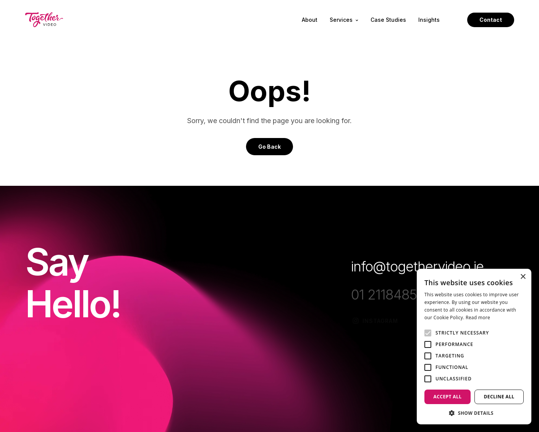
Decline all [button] (499, 396)
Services (344, 20)
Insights (429, 20)
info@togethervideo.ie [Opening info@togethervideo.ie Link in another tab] (417, 266)
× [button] (523, 277)
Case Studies (388, 20)
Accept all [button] (448, 396)
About (309, 20)
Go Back (269, 146)
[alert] (474, 346)
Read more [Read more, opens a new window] (478, 317)
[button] (474, 413)
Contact (490, 19)
